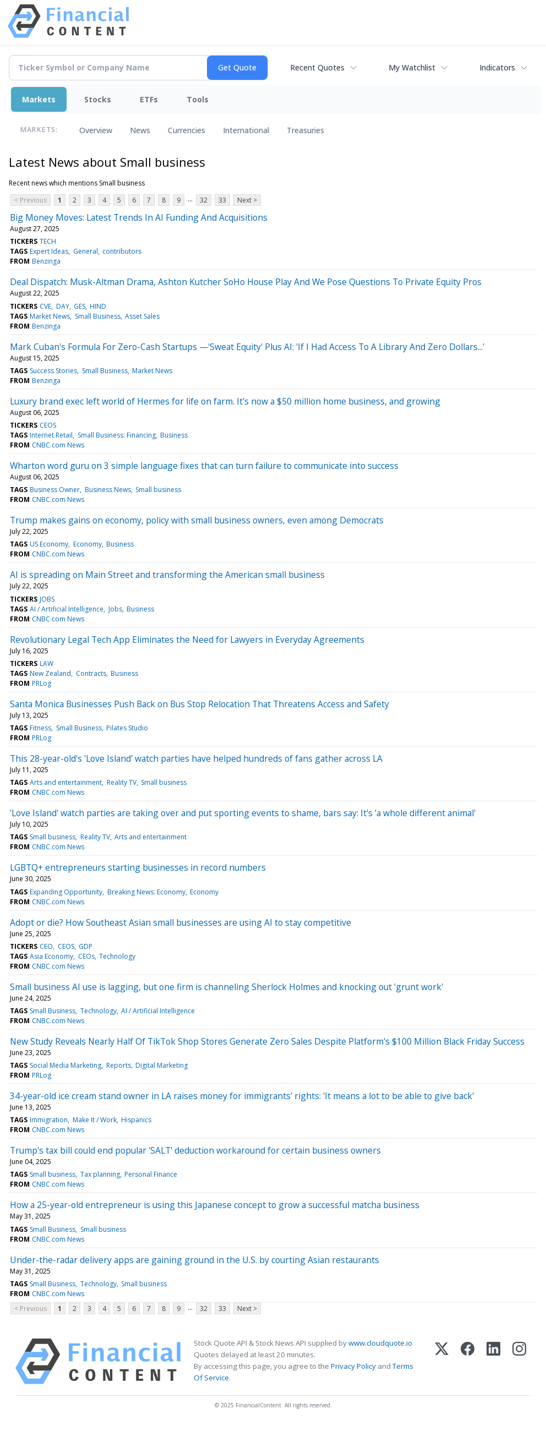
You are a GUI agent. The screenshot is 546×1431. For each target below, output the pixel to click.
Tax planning (100, 1174)
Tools (198, 99)
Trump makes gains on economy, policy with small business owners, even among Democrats (197, 520)
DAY (62, 306)
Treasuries (305, 130)
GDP (85, 946)
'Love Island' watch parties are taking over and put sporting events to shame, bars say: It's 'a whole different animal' (243, 813)
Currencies (186, 130)
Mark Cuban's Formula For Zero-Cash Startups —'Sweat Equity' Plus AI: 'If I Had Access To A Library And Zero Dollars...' (247, 347)
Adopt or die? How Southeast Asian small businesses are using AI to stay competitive (180, 922)
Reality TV (121, 782)
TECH (48, 241)
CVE (45, 306)
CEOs (86, 956)
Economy (87, 544)
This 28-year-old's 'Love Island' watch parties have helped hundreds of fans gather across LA (196, 758)
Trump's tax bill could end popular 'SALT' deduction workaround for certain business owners (195, 1150)
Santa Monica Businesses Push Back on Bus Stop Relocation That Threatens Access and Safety (199, 704)
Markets (39, 99)
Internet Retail (51, 435)
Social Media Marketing (65, 1065)
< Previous (30, 200)
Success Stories (53, 370)
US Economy (49, 544)
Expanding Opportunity (66, 892)
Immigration (49, 1119)
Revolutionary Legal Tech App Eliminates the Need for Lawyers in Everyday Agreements (187, 639)
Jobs (115, 609)
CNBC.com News (58, 445)
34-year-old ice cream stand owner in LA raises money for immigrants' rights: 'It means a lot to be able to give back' (242, 1096)
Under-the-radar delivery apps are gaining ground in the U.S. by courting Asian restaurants (194, 1260)
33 (222, 200)
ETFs (149, 99)
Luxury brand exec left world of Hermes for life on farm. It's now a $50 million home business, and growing (225, 401)
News (140, 130)
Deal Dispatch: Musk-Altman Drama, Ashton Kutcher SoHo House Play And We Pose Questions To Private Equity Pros (246, 282)
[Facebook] (467, 1361)
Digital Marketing (161, 1065)
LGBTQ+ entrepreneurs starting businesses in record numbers (138, 867)
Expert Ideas (49, 251)
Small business (158, 489)
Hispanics (136, 1119)
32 (204, 200)
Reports (118, 1065)
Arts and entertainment (66, 782)
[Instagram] (519, 1361)
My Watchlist (412, 67)
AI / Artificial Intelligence (66, 609)
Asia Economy (51, 956)
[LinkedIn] (493, 1361)
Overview (95, 130)
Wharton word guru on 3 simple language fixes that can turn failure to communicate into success (204, 466)
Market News (50, 316)
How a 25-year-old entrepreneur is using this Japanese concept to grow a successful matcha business (214, 1205)
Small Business (98, 316)
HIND (98, 306)
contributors (121, 251)
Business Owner (55, 489)
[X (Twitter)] (441, 1361)
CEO (46, 946)
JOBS (47, 599)
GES (79, 306)
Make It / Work (95, 1119)
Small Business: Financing (117, 435)
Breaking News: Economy (146, 892)
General (85, 251)
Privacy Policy (353, 1366)
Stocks (97, 99)
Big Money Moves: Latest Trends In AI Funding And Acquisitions (138, 217)
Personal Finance (150, 1174)
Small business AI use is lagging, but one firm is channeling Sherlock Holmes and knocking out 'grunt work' (226, 987)
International (246, 130)
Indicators (497, 67)
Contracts (91, 673)
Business (174, 435)
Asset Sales (142, 316)
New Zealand (50, 673)
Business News (108, 489)
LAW (46, 663)
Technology (117, 956)
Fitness (40, 728)
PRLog (41, 683)
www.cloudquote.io (380, 1343)
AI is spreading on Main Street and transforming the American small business (167, 575)
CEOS (48, 425)
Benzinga (46, 261)
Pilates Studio (127, 728)
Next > (247, 200)
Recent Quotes (317, 67)
